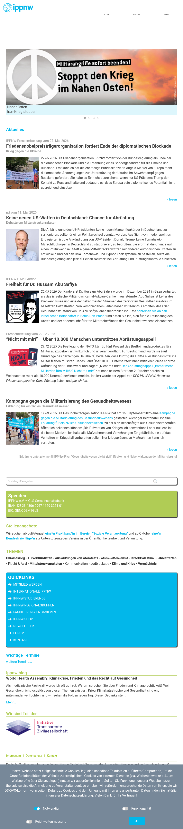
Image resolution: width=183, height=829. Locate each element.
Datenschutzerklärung (77, 795)
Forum (18, 604)
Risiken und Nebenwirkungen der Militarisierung (145, 427)
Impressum (13, 727)
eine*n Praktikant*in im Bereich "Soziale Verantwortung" (86, 504)
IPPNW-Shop (23, 590)
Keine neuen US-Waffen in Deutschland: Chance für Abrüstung (70, 188)
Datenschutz (34, 727)
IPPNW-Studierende (29, 569)
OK (137, 821)
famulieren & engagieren (34, 583)
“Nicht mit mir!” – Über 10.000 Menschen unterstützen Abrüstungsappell (81, 310)
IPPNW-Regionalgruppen (33, 576)
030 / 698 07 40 (21, 751)
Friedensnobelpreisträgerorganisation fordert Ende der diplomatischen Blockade (88, 117)
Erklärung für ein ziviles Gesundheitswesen (72, 394)
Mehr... (11, 673)
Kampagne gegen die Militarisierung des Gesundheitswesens (69, 372)
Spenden (17, 466)
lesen (173, 170)
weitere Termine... (19, 633)
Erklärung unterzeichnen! (36, 427)
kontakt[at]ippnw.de (27, 755)
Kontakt (20, 611)
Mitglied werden (27, 555)
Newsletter (23, 597)
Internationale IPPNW (32, 562)
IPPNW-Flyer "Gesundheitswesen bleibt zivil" (83, 427)
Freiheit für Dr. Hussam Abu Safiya (41, 255)
